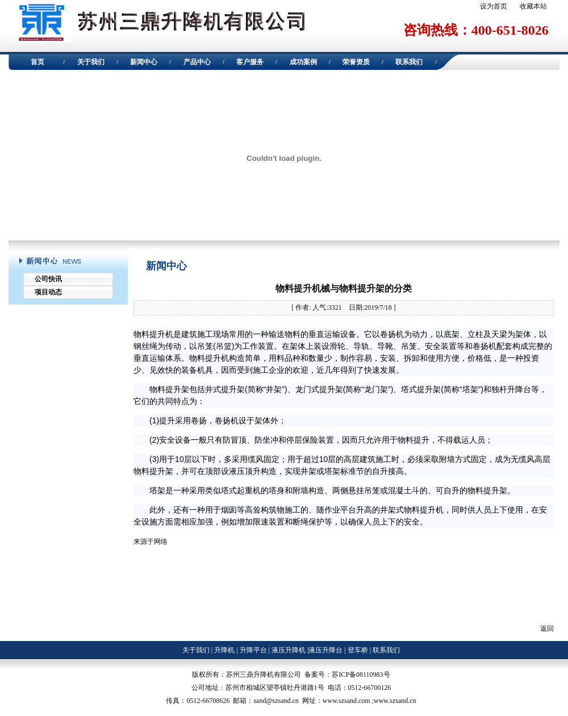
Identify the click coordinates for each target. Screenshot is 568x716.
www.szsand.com (346, 701)
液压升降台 (325, 650)
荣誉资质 (356, 62)
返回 (547, 628)
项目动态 (48, 292)
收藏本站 (533, 6)
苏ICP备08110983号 (361, 674)
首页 (37, 62)
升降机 (224, 650)
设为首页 (493, 6)
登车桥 (358, 650)
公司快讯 (48, 279)
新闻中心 (143, 62)
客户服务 (250, 62)
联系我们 (409, 62)
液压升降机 (288, 650)
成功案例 (303, 62)
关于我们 (91, 62)
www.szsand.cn (395, 701)
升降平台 (253, 650)
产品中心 (197, 62)
